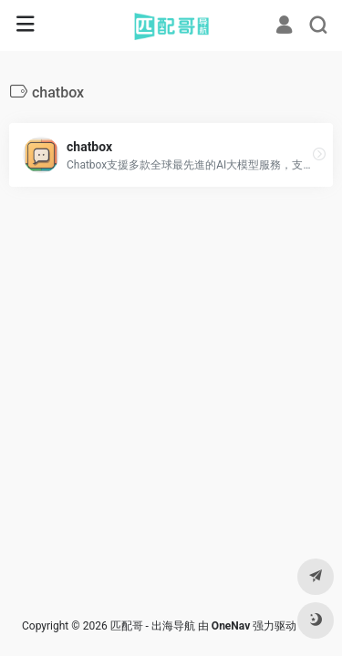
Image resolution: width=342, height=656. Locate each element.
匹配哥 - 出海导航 (152, 626)
